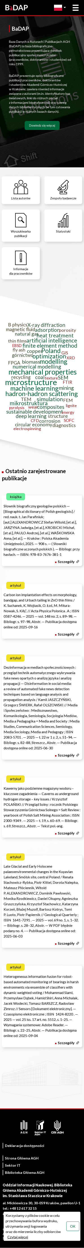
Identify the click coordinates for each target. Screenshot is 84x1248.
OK (72, 1226)
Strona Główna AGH (22, 1158)
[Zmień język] (61, 8)
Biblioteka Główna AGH (24, 1172)
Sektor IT (12, 1165)
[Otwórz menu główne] (76, 8)
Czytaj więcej (17, 1237)
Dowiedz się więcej (42, 125)
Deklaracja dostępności (24, 1145)
